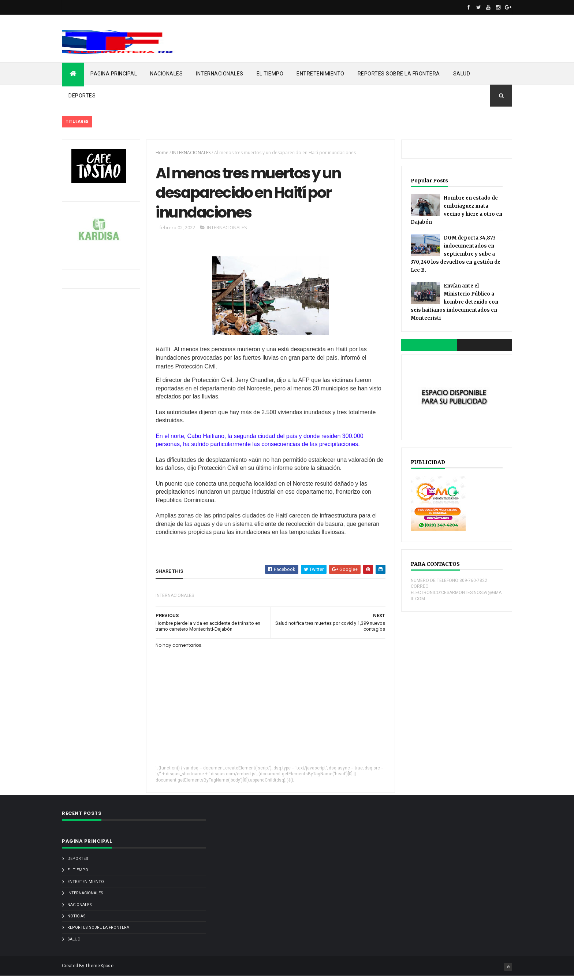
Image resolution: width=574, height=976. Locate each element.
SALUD (461, 74)
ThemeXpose (99, 965)
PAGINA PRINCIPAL (113, 74)
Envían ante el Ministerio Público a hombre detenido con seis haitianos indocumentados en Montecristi (454, 302)
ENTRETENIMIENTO (320, 74)
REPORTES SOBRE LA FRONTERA (399, 74)
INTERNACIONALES (219, 74)
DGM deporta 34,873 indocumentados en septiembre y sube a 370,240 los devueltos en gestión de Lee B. (455, 254)
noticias (76, 916)
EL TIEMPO (270, 74)
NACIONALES (166, 74)
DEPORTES (82, 96)
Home (162, 152)
